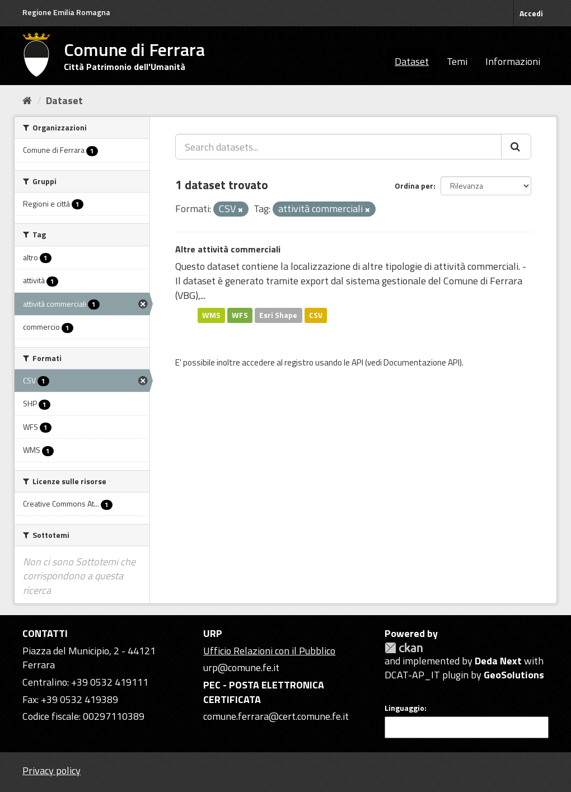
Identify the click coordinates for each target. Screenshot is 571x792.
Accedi (531, 13)
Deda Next (498, 660)
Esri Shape (278, 315)
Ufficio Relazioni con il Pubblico (269, 650)
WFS (240, 315)
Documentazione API (421, 362)
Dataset (412, 61)
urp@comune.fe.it (241, 667)
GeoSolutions (514, 674)
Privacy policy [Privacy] (51, 770)
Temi (457, 61)
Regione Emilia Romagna (66, 12)
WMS (211, 315)
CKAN (404, 648)
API (357, 362)
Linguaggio (404, 708)
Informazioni (512, 61)
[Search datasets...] (338, 147)
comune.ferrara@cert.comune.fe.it (276, 716)
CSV (315, 315)
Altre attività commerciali (227, 249)
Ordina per (414, 185)
